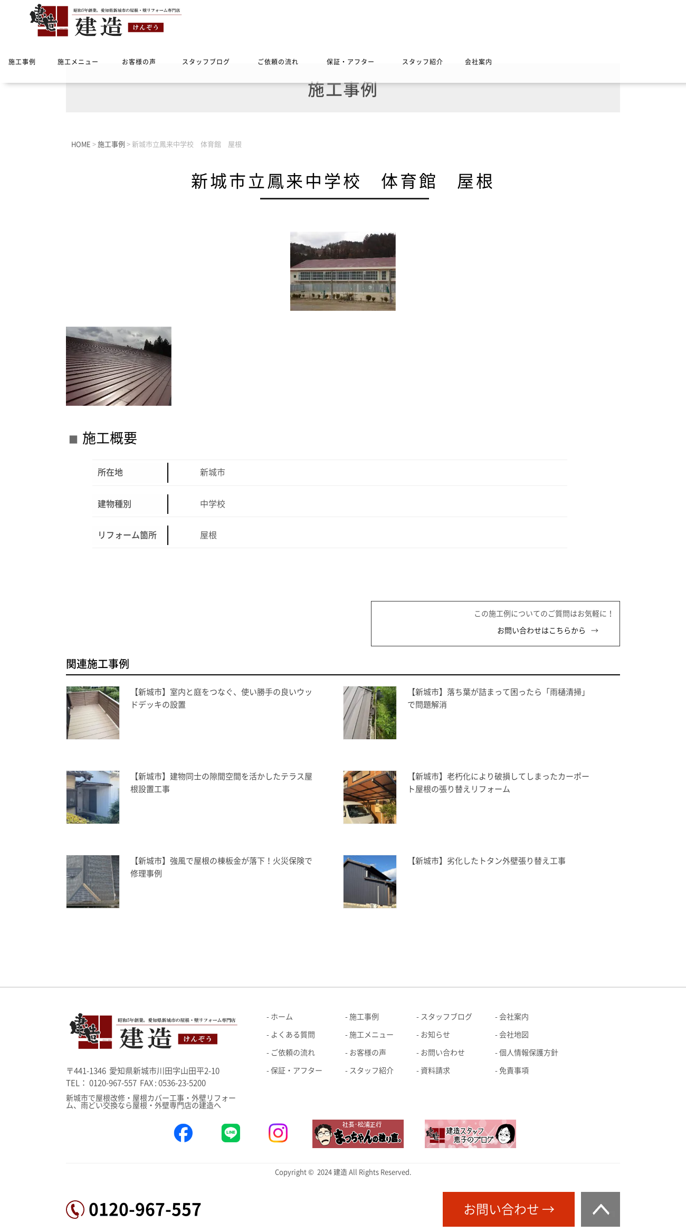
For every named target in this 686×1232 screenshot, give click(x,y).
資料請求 (435, 1070)
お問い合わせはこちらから (541, 630)
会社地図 (514, 1034)
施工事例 (22, 62)
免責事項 (514, 1070)
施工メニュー (78, 62)
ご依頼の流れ (278, 62)
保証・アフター (351, 62)
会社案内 (478, 62)
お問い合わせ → (509, 1209)
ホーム (282, 1016)
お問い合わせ (443, 1052)
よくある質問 (293, 1034)
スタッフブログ (206, 62)
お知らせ (435, 1034)
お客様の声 (139, 62)
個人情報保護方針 (528, 1052)
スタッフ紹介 (422, 62)
